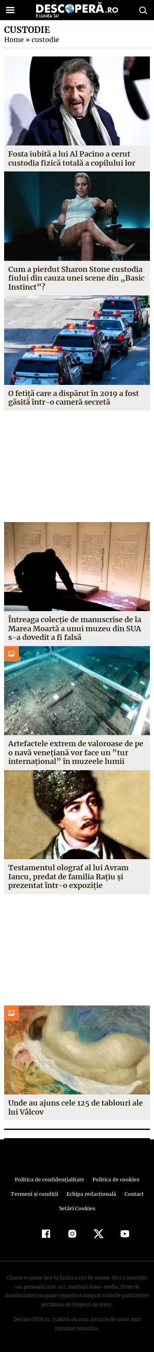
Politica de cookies (114, 1179)
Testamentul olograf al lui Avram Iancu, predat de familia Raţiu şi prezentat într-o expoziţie (68, 876)
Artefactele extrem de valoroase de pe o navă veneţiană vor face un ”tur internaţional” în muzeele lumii (76, 752)
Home (13, 39)
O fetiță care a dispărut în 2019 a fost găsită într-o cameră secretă (73, 398)
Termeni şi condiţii (35, 1194)
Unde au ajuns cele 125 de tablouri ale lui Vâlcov (75, 1107)
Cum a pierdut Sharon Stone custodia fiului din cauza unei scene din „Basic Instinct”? (76, 278)
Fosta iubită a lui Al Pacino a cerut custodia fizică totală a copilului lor (71, 158)
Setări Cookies (77, 1208)
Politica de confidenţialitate (51, 1179)
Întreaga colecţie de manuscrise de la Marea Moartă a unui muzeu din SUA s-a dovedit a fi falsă (74, 628)
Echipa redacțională (91, 1194)
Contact (132, 1194)
